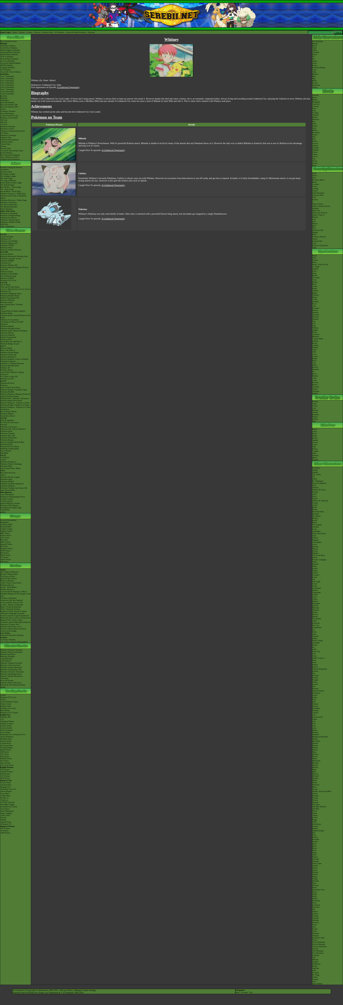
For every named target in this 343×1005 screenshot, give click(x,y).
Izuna (314, 632)
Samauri (315, 861)
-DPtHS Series (6, 758)
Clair (314, 306)
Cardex (3, 109)
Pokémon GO (5, 239)
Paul (314, 139)
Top (250, 992)
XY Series (4, 557)
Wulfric (315, 393)
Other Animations (7, 226)
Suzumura (316, 905)
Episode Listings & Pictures (11, 167)
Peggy (314, 820)
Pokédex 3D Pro (6, 370)
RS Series (4, 540)
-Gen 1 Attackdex (7, 76)
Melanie (315, 763)
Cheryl (315, 191)
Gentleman (316, 588)
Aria (314, 178)
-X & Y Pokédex (6, 57)
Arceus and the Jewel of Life (11, 602)
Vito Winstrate (318, 951)
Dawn (314, 54)
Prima (314, 433)
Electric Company (319, 560)
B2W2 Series (5, 555)
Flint (314, 197)
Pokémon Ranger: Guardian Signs (13, 390)
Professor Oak (317, 230)
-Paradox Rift (5, 717)
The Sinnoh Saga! (7, 185)
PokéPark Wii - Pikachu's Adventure (14, 398)
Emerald (3, 425)
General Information (8, 520)
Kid (313, 686)
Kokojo (315, 704)
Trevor (314, 156)
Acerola (315, 95)
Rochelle (315, 839)
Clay (314, 363)
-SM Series (4, 752)
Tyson (314, 161)
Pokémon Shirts (6, 142)
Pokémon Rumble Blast (9, 366)
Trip (313, 159)
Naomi (315, 789)
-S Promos (4, 831)
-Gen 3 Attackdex (7, 81)
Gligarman (316, 592)
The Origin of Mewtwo (9, 572)
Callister (315, 527)
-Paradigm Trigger (7, 804)
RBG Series (5, 533)
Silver (314, 892)
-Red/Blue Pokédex (8, 46)
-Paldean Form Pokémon (10, 159)
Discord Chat (5, 148)
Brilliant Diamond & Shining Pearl (14, 256)
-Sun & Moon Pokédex (9, 59)
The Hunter (316, 619)
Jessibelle (316, 643)
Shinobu (315, 881)
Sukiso (315, 898)
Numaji (315, 802)
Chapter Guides (6, 529)
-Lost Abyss (5, 809)
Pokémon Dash (6, 431)
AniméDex (4, 169)
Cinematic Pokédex (8, 111)
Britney (315, 518)
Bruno (314, 429)
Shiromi (315, 885)
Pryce (314, 304)
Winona (315, 319)
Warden (315, 962)
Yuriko (315, 977)
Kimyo (315, 695)
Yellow (3, 475)
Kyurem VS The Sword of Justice (13, 611)
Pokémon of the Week (9, 118)
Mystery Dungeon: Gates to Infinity (14, 359)
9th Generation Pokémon (10, 155)
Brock (314, 46)
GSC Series (4, 537)
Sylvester (316, 907)
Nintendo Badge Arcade (9, 344)
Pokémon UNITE (7, 245)
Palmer (315, 417)
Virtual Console (6, 501)
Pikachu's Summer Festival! (11, 663)
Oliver (314, 811)
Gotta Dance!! (5, 661)
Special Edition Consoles (10, 503)
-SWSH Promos (6, 772)
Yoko (314, 970)
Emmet (315, 419)
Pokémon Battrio (7, 414)
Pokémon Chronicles (8, 202)
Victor (314, 940)
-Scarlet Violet (6, 726)
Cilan (314, 48)
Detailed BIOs (6, 527)
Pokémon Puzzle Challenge (11, 464)
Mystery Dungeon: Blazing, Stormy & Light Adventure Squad (15, 395)
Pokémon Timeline (7, 126)
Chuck (314, 299)
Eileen (314, 557)
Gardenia (315, 334)
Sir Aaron (316, 468)
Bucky (314, 520)
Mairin (315, 223)
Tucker (315, 406)
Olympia (315, 391)
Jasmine (315, 301)
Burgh (314, 358)
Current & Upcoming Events (11, 150)
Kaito (314, 662)
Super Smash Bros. (7, 490)
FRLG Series (5, 542)
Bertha (314, 449)
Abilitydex (4, 100)
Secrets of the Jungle (8, 631)
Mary (314, 752)
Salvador (315, 859)
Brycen (315, 367)
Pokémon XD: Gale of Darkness (13, 429)
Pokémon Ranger (7, 440)
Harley (315, 117)
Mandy (315, 739)
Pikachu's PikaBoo (7, 656)
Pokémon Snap (6, 479)
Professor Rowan (319, 237)
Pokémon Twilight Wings (10, 215)
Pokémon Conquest (8, 361)
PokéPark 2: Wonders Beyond (12, 363)
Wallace (315, 328)
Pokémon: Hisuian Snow (10, 220)
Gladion (315, 115)
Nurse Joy (316, 210)
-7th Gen (3, 124)
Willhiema (316, 964)
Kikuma (315, 688)
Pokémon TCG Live (8, 280)
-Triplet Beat (5, 796)
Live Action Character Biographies (14, 642)
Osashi (315, 815)
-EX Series (4, 761)
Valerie (315, 389)
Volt (313, 957)
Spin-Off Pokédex (7, 102)
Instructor (316, 623)
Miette (314, 130)
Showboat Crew (318, 890)
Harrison (315, 119)
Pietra (314, 822)
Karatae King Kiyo (319, 669)
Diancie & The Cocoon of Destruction (15, 618)
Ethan (314, 566)
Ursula (314, 163)
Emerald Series (6, 544)
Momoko (315, 785)
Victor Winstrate (318, 944)
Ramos (315, 385)
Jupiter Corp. (317, 215)
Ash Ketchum (317, 41)
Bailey (314, 507)
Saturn (314, 239)
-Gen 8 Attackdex (7, 91)
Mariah (315, 743)
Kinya (314, 697)
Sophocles (316, 85)
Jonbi (314, 649)
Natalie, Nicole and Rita (321, 791)
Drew (314, 108)
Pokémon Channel (7, 433)
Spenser (315, 410)
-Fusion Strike (5, 741)
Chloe (314, 50)
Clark (314, 621)
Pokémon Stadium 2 (8, 462)
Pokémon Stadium (7, 486)
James (314, 61)
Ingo (314, 421)
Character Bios (6, 172)
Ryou (314, 846)
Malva (314, 458)
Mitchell (315, 776)
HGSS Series (5, 551)
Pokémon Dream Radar (9, 352)
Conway (315, 106)
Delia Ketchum (318, 193)
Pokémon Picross (7, 333)
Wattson (315, 312)
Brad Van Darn (318, 511)
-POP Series (5, 778)
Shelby (315, 874)
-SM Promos (5, 774)
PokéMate (4, 453)
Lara (314, 715)
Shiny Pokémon (6, 209)
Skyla (314, 365)
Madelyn (315, 734)
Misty (314, 81)
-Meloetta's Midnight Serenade (12, 613)
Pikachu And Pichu (7, 654)
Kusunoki (316, 708)
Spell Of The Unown (8, 578)
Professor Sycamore (320, 245)
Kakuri (315, 664)
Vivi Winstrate (318, 953)
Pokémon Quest (6, 302)
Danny (314, 282)
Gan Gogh (316, 581)
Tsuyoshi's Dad (318, 938)
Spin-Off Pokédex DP (9, 105)
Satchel (315, 865)
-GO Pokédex (5, 70)
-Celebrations (5, 743)
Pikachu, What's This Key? (10, 683)
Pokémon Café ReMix (9, 241)
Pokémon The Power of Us (10, 626)
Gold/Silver (4, 457)
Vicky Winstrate (318, 942)
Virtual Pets (4, 510)
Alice (314, 485)
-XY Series (4, 754)
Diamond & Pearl (7, 383)
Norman (315, 317)
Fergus (314, 570)
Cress (314, 354)
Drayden (315, 369)
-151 (2, 719)
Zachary (315, 979)
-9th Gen (3, 120)
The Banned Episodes (8, 207)
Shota (314, 887)
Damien (315, 546)
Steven (315, 438)
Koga (314, 273)
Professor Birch (318, 180)
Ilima (314, 124)
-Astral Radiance (7, 737)
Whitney (315, 295)
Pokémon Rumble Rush (9, 296)
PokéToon (4, 224)
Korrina (315, 382)
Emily (314, 562)
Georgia (315, 113)
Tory (314, 927)
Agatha (315, 330)
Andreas (315, 487)
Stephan (315, 150)
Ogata (314, 813)
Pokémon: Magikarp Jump (10, 293)
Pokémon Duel (6, 339)
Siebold (315, 455)
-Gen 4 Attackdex (7, 83)
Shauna (315, 145)
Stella (314, 896)
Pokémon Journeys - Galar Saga (12, 194)
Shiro (314, 883)
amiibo (3, 512)
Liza (314, 323)
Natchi (314, 793)
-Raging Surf (5, 787)
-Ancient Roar (5, 785)
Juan (314, 326)
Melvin (315, 765)
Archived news (11, 41)
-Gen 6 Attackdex (7, 87)
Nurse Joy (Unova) (319, 213)
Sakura (315, 857)
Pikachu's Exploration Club (11, 669)
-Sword (3, 817)
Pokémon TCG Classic (9, 713)
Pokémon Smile (6, 272)
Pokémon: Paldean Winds (10, 222)
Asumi (314, 498)
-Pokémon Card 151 (8, 789)
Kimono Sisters (318, 691)
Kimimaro (316, 693)
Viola (314, 378)
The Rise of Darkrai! (8, 598)
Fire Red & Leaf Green (9, 422)
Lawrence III (317, 717)
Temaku (315, 916)
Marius (315, 750)
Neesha (315, 798)
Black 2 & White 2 (7, 350)
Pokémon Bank (6, 313)
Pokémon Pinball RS (8, 438)
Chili (314, 352)
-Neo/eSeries (5, 763)
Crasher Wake (317, 339)
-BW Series (4, 756)
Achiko (315, 470)
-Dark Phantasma (7, 811)
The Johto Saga (6, 178)
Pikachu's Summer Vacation (11, 650)
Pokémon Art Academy (9, 320)
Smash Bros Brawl (7, 416)
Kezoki (315, 684)
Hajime (315, 601)
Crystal (3, 459)
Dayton (315, 549)
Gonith (315, 595)
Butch (314, 182)
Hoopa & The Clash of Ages (11, 620)
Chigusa (315, 540)
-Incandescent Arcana (8, 806)
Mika (314, 769)
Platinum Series (6, 548)
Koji (314, 702)
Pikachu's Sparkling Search (11, 674)
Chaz (314, 536)
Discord (37, 32)
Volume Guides (6, 531)
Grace (314, 597)
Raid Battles (5, 710)
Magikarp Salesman (320, 737)
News (2, 41)
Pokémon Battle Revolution (11, 400)
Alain (314, 173)
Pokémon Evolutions (8, 218)
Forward (244, 992)
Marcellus (316, 741)
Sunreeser (316, 900)
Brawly (315, 310)
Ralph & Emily (318, 831)
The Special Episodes (8, 204)
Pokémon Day (5, 137)
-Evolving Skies (6, 745)
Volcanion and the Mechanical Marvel (15, 622)
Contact (29, 32)
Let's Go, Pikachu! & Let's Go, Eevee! (15, 289)
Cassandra (316, 531)
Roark (314, 332)
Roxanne (315, 308)
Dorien (315, 551)
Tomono (315, 922)
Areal (314, 494)
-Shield (3, 820)
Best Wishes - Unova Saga (10, 187)
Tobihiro (315, 920)
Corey (314, 544)
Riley (314, 234)
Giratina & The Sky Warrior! (11, 600)
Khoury (315, 217)
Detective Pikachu (7, 300)
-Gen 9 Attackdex (7, 94)
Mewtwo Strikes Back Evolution (13, 629)
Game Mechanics (7, 113)
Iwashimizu (316, 627)
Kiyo (314, 699)
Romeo (315, 841)
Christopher (317, 542)
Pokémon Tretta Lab (8, 355)
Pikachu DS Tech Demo (9, 446)
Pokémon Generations (9, 213)
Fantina (315, 341)
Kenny (314, 126)
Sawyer (315, 143)
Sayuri (314, 870)
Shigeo (315, 876)
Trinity (315, 929)
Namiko (315, 796)
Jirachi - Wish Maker (8, 587)
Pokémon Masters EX (9, 243)
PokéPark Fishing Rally (9, 449)
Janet (314, 634)
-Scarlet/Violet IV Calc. (9, 116)
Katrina (315, 671)
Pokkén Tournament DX (9, 298)
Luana (314, 286)
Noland (315, 401)
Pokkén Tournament (8, 337)
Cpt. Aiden (316, 474)
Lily (313, 721)
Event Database (6, 153)
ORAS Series (5, 559)
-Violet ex (4, 800)
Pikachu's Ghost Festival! (10, 665)
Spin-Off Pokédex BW (9, 107)
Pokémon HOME (7, 261)
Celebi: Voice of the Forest (10, 583)
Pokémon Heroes (7, 585)
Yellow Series (5, 535)
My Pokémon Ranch (8, 411)
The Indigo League (7, 174)
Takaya (315, 911)
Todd (314, 247)
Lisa (314, 723)
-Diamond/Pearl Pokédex (10, 52)
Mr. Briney (316, 516)
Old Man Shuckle (319, 806)
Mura (314, 787)
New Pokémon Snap (8, 276)
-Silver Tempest (6, 730)
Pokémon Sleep (6, 247)
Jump (314, 656)
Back (237, 992)
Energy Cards (5, 706)
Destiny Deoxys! (7, 589)
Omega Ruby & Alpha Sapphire (12, 311)
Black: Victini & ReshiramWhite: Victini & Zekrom (10, 608)
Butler (314, 522)
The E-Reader (5, 451)
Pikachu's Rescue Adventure (11, 652)
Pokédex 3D (5, 368)
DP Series (4, 546)
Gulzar (315, 599)
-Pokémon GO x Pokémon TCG (12, 734)
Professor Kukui (318, 67)
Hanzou (315, 605)
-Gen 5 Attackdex (7, 85)
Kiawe (314, 65)
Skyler (314, 894)
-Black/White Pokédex (9, 54)
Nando (314, 135)
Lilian (314, 719)
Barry (314, 97)
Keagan (315, 680)
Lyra (314, 221)
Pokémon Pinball (7, 481)
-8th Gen (3, 122)
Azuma (315, 503)
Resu (314, 835)
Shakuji (315, 872)
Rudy (314, 284)
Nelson (315, 800)
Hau (313, 121)
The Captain (317, 525)
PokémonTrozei (6, 444)
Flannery (315, 315)
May (314, 78)
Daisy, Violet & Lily (320, 264)
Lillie (314, 72)
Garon (314, 584)
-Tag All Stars (5, 822)
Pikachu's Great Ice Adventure (12, 672)
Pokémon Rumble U (8, 357)
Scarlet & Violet (6, 237)
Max (314, 76)
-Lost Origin (5, 732)
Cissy (314, 280)
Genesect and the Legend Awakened (14, 615)
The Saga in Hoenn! (8, 180)
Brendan (315, 514)
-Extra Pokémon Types (9, 702)
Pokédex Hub (47, 32)
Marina (315, 745)
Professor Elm (317, 195)
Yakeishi (315, 968)
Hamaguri (316, 603)
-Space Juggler (6, 813)
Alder (314, 453)
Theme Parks (5, 144)
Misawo (315, 774)
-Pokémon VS (5, 824)
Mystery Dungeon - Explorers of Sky (15, 403)
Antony (315, 492)
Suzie (314, 903)
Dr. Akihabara (317, 481)
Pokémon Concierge (8, 135)
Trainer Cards (5, 704)
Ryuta (314, 848)
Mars (314, 226)
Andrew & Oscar (319, 490)
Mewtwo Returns (7, 581)
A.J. (313, 477)
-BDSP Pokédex (6, 65)
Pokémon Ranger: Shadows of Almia (15, 405)
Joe (313, 647)
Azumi (315, 505)
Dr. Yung (315, 975)
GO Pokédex (59, 32)
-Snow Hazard (6, 791)
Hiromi (315, 614)
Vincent (315, 949)
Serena (315, 83)
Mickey (315, 767)
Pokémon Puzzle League (10, 477)
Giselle (315, 590)
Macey (315, 730)
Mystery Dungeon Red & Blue (12, 442)
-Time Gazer (5, 815)
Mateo (314, 758)
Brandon (315, 414)
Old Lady (316, 804)
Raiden (315, 828)
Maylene (315, 336)
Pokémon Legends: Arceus (10, 258)
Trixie (314, 931)
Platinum (3, 385)
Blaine (314, 275)
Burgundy (316, 102)
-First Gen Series (7, 765)
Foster (314, 577)
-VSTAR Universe (7, 802)
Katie (314, 660)
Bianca (315, 100)
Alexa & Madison (319, 483)
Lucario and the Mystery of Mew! (13, 591)
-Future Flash (5, 782)
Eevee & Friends (6, 680)
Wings (314, 966)
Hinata (314, 612)
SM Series (4, 562)
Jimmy (315, 645)
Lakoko (315, 713)
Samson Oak (317, 241)
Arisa (314, 496)
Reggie (315, 232)
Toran (314, 924)
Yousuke (315, 973)
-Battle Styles (5, 750)
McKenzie (316, 761)
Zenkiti (319, 983)
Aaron (314, 444)
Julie (314, 654)
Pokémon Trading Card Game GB (13, 488)
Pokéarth (91, 32)
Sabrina (315, 269)
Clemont (315, 52)
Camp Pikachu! (6, 659)
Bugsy (314, 293)
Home (14, 32)
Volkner (315, 347)
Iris (313, 59)
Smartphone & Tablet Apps (11, 508)
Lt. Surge (315, 267)
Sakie (314, 855)
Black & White (6, 348)
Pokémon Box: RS (7, 435)
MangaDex (4, 522)
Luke (314, 128)
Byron (314, 343)
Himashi (315, 610)
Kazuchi (315, 675)
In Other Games (6, 499)
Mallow (315, 74)
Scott (314, 243)
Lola (314, 219)
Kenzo (314, 682)
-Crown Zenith (6, 728)
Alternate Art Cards (8, 708)
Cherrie (315, 538)
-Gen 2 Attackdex (7, 78)
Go (313, 57)
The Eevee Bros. (318, 555)
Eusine (315, 568)
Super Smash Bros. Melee (10, 468)
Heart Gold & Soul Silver (10, 387)
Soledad (315, 148)
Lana (314, 70)
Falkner (315, 291)
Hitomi (315, 616)
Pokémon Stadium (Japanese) (11, 484)
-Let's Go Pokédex (7, 61)
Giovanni (316, 277)
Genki (314, 586)
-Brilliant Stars (6, 739)
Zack (314, 981)
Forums (22, 32)
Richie (314, 141)
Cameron (315, 104)
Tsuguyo (315, 935)
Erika (314, 271)
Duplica (315, 553)
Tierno (314, 152)
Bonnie (315, 43)
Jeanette (315, 636)
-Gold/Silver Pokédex (8, 48)
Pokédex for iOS (6, 379)
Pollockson (316, 824)
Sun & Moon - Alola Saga (10, 191)
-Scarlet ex (4, 798)
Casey (314, 186)
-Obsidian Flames (7, 721)
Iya (313, 629)
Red (313, 833)
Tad (313, 909)
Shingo (315, 879)
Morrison (316, 132)
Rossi (314, 844)
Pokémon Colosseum (8, 427)
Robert (315, 837)
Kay (313, 673)
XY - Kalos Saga (7, 189)
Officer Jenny (317, 204)
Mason (315, 756)
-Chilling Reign (6, 747)
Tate (313, 321)
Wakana (315, 959)
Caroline (315, 184)
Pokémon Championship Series (12, 131)
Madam (315, 732)
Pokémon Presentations (9, 140)
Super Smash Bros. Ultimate (11, 304)
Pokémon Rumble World (10, 328)
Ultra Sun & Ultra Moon (10, 287)
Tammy (315, 914)
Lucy (314, 408)
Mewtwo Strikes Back (9, 574)
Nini (314, 137)
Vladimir (315, 955)
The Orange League (8, 176)
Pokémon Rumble (7, 392)
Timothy (315, 918)
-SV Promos (5, 769)
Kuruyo (315, 706)
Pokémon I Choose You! (9, 624)
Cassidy (315, 188)
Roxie (314, 374)
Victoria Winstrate (319, 946)
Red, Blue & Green (7, 473)
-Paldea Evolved (6, 723)
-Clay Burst (4, 793)
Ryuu (314, 850)
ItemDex (3, 96)
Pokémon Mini (6, 466)
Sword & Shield (6, 254)
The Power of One (7, 576)
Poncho (315, 826)
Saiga (314, 852)
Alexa (314, 175)
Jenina (314, 638)
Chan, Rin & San (319, 533)
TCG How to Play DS (9, 376)
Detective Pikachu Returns (10, 250)
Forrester (315, 575)
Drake (314, 288)
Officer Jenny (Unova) (321, 206)
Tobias (314, 154)
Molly (314, 780)
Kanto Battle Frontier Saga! (11, 183)
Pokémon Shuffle (7, 326)
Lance (314, 431)
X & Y (2, 309)
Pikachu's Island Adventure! (11, 667)
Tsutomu (315, 933)
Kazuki (315, 678)
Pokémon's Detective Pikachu (12, 635)
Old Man (315, 809)
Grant (314, 380)
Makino (315, 754)
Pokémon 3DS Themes (9, 505)
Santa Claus (317, 863)
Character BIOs (6, 524)
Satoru (314, 868)
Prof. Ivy (315, 625)
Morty (314, 297)
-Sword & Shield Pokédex (10, 63)
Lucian (315, 442)
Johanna (315, 208)
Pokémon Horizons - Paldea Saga (13, 200)
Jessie (314, 63)
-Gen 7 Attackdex (7, 89)
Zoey (314, 165)
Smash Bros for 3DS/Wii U (11, 341)
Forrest (315, 199)
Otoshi (314, 817)
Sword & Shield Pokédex (76, 32)
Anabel (315, 412)
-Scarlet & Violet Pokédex (10, 72)
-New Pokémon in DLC (9, 157)
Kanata (315, 667)
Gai (313, 579)
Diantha (315, 460)
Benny (314, 509)
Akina (314, 479)
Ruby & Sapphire (7, 420)
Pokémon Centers (7, 129)
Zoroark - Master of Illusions (11, 605)
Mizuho (315, 778)
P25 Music (4, 133)
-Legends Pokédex (7, 67)
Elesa (314, 360)
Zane (314, 983)
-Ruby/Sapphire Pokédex (10, 50)
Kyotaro (315, 710)
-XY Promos (5, 776)
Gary (314, 110)
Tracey (315, 87)
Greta (314, 404)
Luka (314, 728)
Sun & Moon (5, 285)
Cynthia (315, 451)
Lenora (315, 356)
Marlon (315, 376)
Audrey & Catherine (320, 501)
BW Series (4, 553)
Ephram (315, 564)
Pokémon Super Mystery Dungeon (14, 331)
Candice (315, 345)
